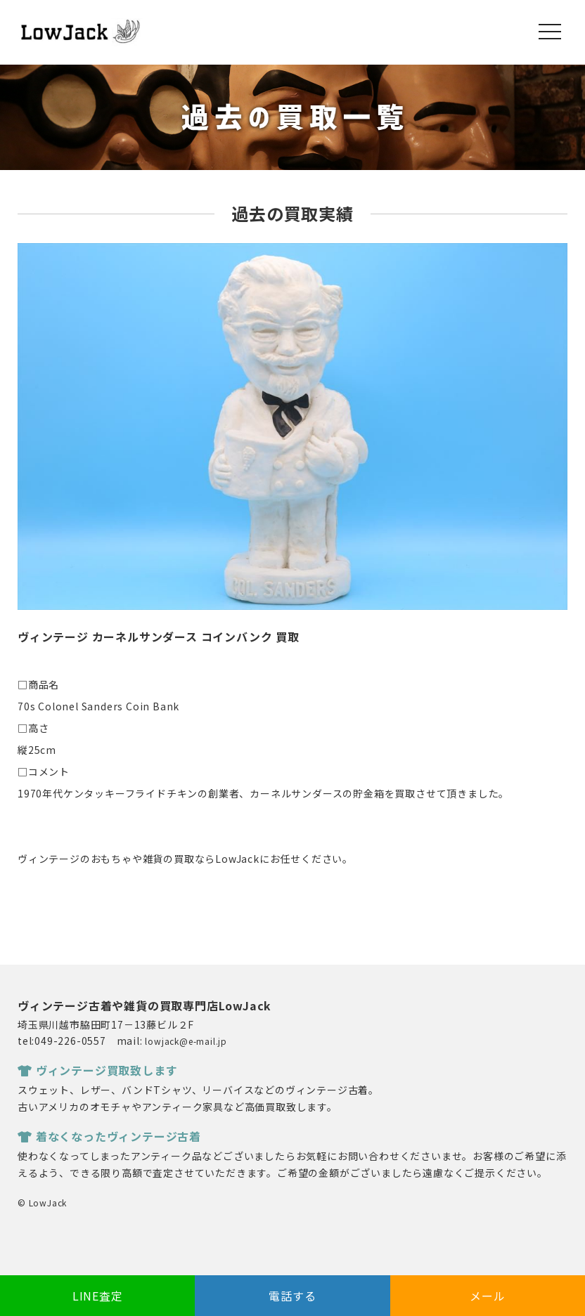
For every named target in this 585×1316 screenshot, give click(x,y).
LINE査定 (97, 1295)
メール (487, 1295)
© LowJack (42, 1202)
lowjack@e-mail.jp (186, 1041)
